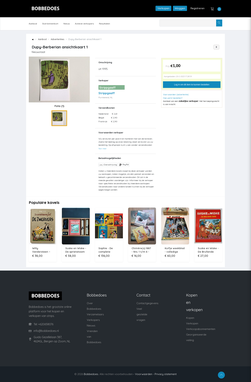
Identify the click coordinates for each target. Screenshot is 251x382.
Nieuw (66, 23)
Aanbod (33, 23)
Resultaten (104, 23)
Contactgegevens (147, 303)
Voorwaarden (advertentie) (176, 94)
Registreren (197, 8)
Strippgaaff (106, 93)
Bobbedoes (91, 374)
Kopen (190, 317)
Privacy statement (166, 374)
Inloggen (180, 8)
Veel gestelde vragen (141, 314)
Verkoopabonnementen (200, 329)
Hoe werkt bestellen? (172, 98)
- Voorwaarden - (143, 374)
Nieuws (91, 325)
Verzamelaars (95, 314)
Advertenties (57, 39)
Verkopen (163, 8)
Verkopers (93, 320)
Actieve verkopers (84, 23)
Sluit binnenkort (50, 23)
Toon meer (102, 148)
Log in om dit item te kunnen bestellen (191, 84)
